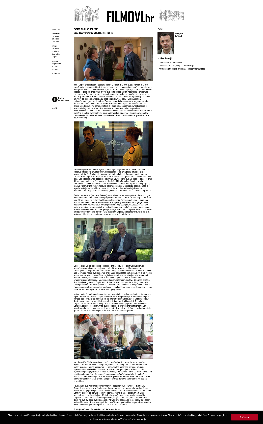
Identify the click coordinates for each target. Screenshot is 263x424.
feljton (55, 56)
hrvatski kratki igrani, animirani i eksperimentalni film (182, 69)
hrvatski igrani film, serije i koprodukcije (176, 66)
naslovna (56, 29)
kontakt (55, 66)
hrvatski (56, 33)
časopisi (55, 48)
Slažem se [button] (244, 417)
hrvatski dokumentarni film (170, 62)
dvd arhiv (56, 54)
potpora (55, 69)
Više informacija (139, 419)
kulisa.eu (56, 73)
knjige (54, 46)
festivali (55, 41)
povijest (55, 51)
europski (55, 36)
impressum (56, 63)
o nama (55, 61)
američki (55, 38)
